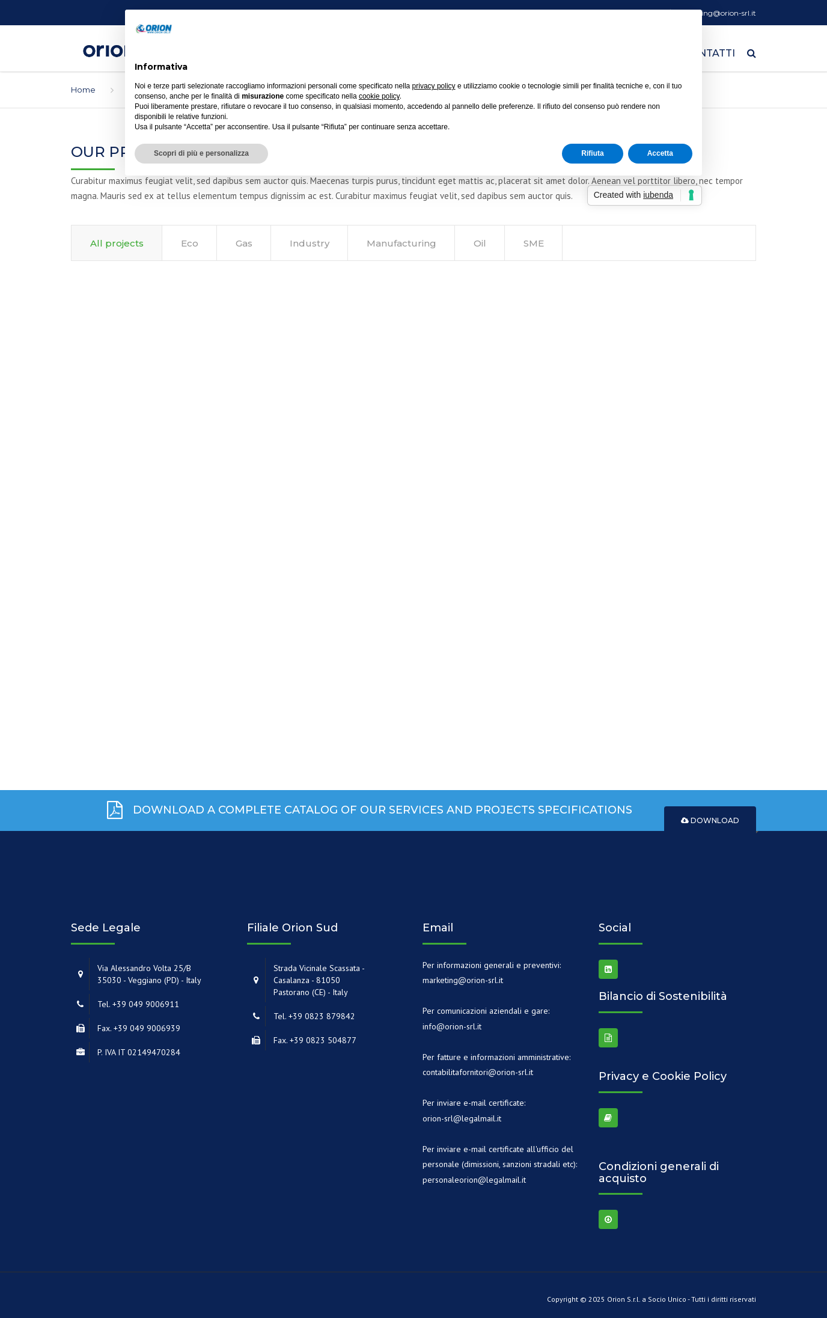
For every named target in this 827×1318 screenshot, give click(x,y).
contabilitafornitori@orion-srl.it (478, 1067)
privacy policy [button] (434, 86)
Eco (189, 239)
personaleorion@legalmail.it (474, 1175)
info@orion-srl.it (452, 1022)
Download (710, 816)
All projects (117, 239)
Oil (480, 239)
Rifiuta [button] (592, 153)
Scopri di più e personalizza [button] (201, 153)
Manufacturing (401, 239)
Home (83, 85)
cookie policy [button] (379, 96)
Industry (309, 239)
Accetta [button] (660, 153)
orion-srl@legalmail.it (462, 1114)
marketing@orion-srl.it (463, 975)
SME (533, 239)
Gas (244, 239)
